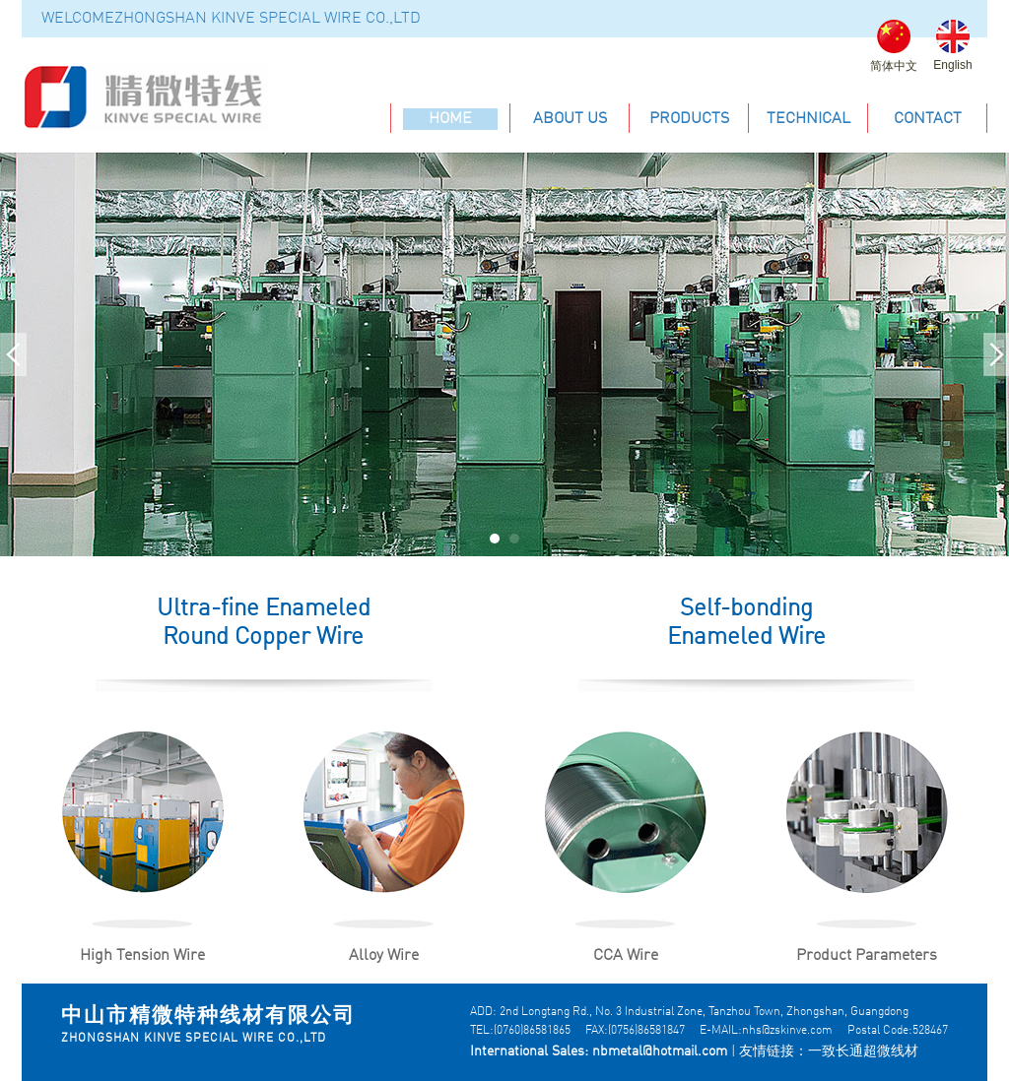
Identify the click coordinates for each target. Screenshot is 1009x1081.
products (689, 119)
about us (570, 119)
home (450, 119)
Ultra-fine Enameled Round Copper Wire (263, 624)
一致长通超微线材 (863, 1051)
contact (928, 119)
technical (808, 119)
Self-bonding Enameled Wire (746, 624)
